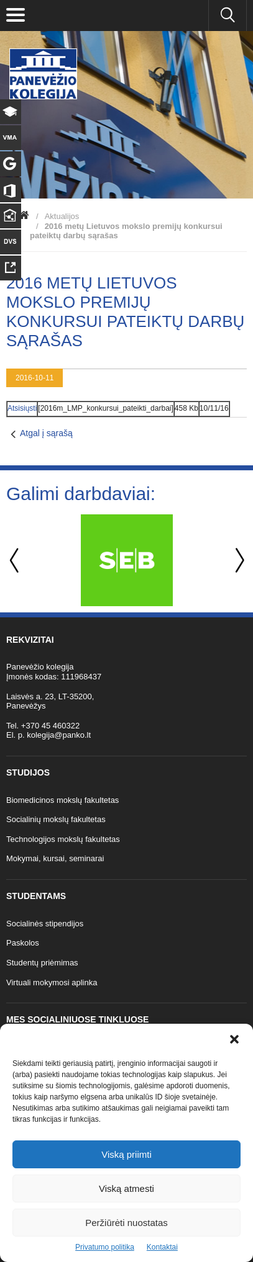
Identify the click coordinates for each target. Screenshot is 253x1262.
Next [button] (237, 561)
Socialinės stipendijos (44, 923)
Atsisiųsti (22, 408)
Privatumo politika (104, 1247)
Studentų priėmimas (42, 962)
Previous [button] (15, 561)
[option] (126, 560)
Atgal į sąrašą (46, 433)
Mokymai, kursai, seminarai (55, 858)
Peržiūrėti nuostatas (126, 1222)
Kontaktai (162, 1247)
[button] (234, 1039)
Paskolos (22, 942)
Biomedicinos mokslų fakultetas (62, 800)
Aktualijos (62, 216)
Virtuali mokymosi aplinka (51, 982)
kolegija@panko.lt (59, 735)
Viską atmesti (126, 1188)
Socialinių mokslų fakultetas (56, 819)
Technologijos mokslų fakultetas (63, 839)
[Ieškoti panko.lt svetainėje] (227, 15)
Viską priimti (126, 1154)
